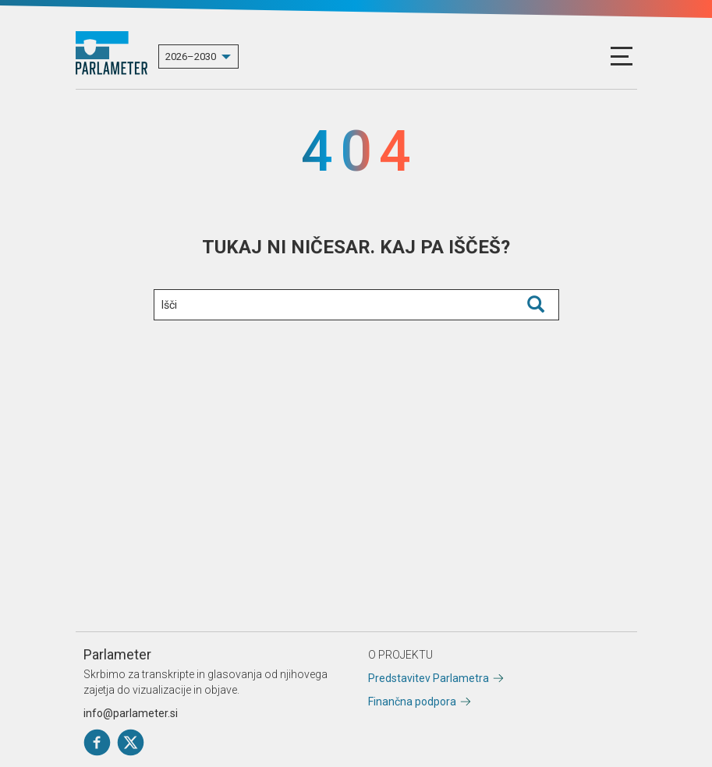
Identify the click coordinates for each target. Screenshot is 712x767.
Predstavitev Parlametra (428, 678)
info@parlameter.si (130, 713)
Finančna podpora (412, 701)
